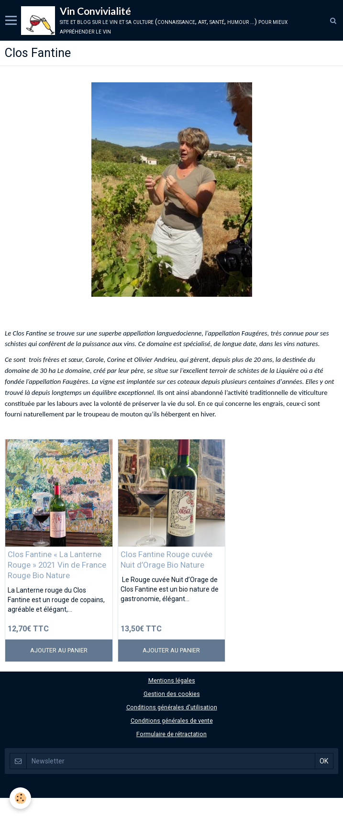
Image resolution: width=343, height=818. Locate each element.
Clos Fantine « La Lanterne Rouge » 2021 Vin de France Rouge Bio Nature (57, 564)
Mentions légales (171, 680)
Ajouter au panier (59, 650)
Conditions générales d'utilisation (171, 707)
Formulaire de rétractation (171, 734)
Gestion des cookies (172, 693)
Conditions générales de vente (172, 720)
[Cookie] (20, 798)
